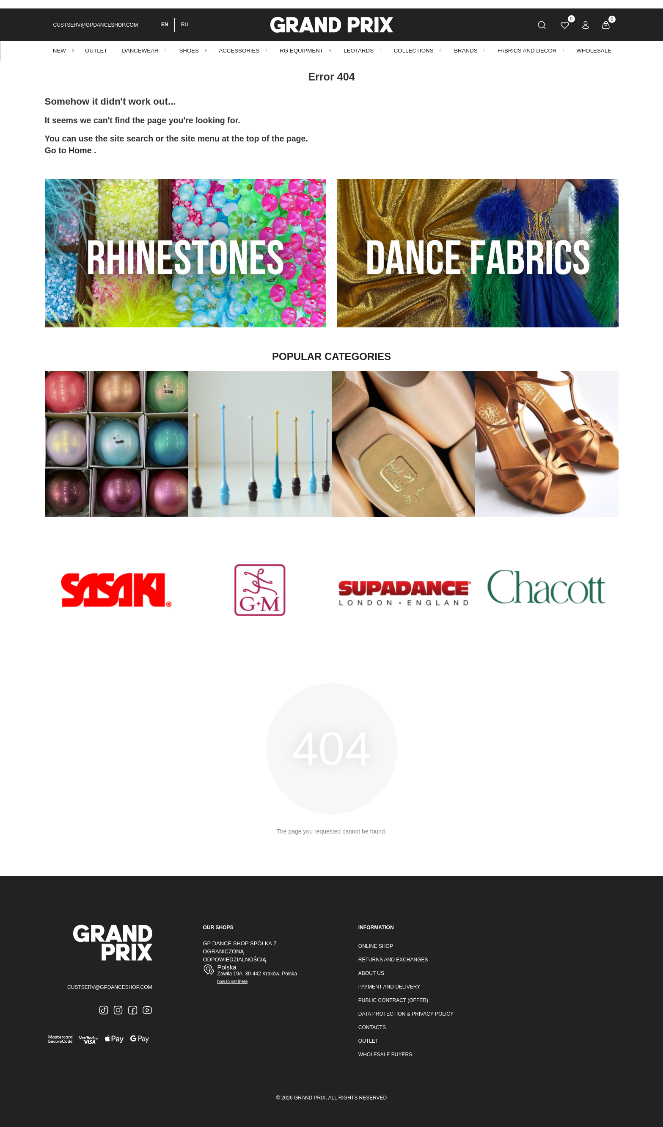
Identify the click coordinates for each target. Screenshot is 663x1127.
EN (164, 25)
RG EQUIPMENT (301, 50)
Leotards (359, 50)
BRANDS (465, 50)
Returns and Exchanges (393, 960)
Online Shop (375, 946)
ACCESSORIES (239, 50)
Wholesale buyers (385, 1055)
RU (184, 25)
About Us (371, 973)
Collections (414, 50)
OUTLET (96, 50)
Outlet (368, 1041)
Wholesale (593, 50)
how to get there (232, 981)
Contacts (372, 1027)
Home (81, 150)
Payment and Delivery (389, 987)
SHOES (189, 50)
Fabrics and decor (527, 50)
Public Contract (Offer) (393, 1000)
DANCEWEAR (140, 50)
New (59, 50)
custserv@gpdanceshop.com (95, 25)
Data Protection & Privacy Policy (406, 1014)
